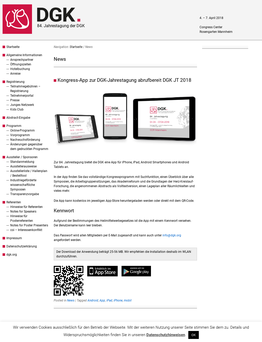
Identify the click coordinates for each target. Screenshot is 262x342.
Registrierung (15, 82)
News (70, 300)
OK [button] (193, 335)
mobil (128, 300)
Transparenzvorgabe (24, 194)
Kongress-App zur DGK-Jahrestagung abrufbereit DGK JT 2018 (124, 80)
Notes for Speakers (23, 211)
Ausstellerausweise (23, 166)
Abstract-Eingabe (18, 117)
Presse (14, 100)
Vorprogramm (20, 135)
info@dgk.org (171, 235)
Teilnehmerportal (22, 95)
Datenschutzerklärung (21, 246)
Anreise (15, 73)
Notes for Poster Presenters (29, 225)
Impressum (14, 238)
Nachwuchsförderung (25, 140)
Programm (13, 126)
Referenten (13, 202)
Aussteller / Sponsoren (22, 157)
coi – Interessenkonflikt (26, 230)
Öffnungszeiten (20, 64)
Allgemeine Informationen (24, 55)
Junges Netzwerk (22, 105)
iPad (109, 300)
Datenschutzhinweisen (165, 335)
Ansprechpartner (21, 60)
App (102, 300)
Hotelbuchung (20, 69)
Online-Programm (22, 130)
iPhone (118, 300)
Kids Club (17, 109)
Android (93, 300)
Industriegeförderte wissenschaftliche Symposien (23, 184)
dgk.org (11, 254)
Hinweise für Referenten (26, 207)
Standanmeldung (22, 162)
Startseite (12, 47)
